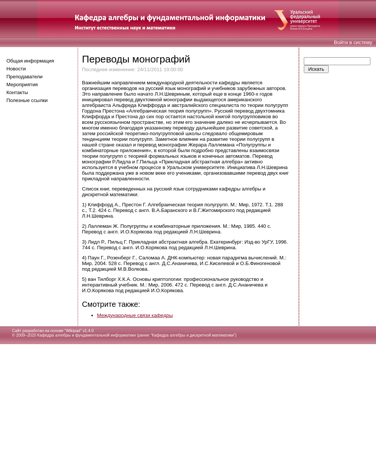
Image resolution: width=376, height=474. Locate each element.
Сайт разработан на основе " (39, 330)
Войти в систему (353, 42)
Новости (16, 69)
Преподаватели (24, 76)
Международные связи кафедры (135, 315)
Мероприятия (22, 84)
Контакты (17, 92)
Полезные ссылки (27, 100)
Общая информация (30, 61)
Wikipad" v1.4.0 (80, 330)
